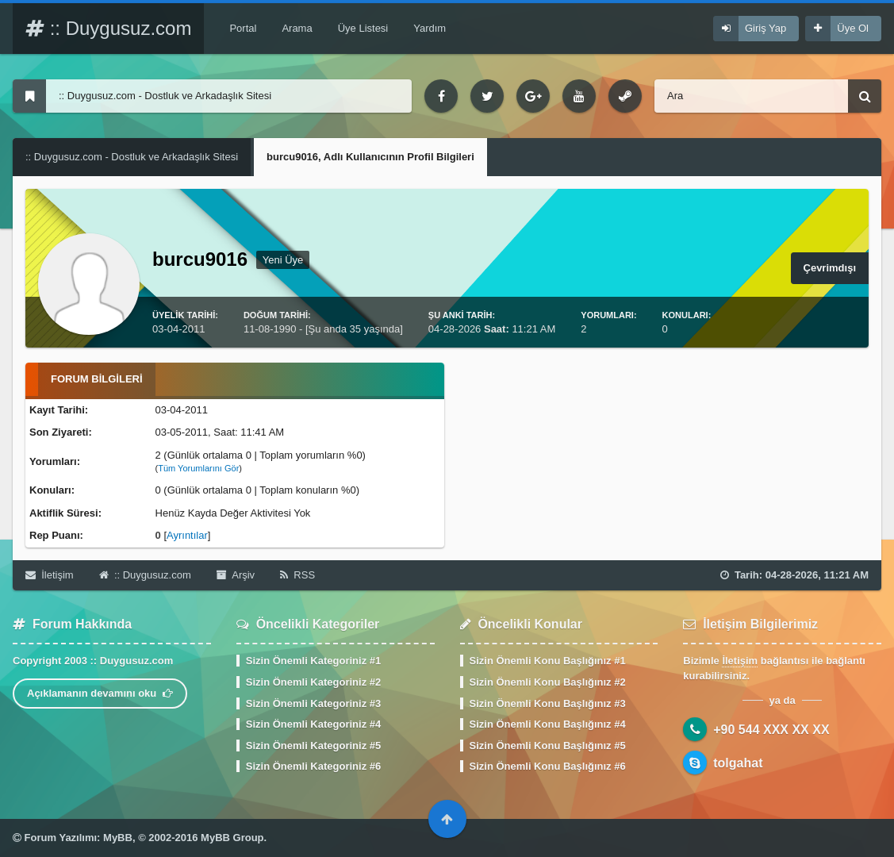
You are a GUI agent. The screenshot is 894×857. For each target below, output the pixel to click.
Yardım (429, 28)
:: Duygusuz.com (108, 28)
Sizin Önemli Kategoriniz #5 (313, 745)
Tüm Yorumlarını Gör (198, 468)
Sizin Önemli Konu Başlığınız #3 (548, 703)
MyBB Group (232, 838)
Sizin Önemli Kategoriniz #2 (313, 682)
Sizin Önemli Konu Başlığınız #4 (548, 724)
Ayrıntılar (187, 535)
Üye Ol (853, 28)
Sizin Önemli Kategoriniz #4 (313, 724)
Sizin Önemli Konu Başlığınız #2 (548, 682)
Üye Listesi (363, 28)
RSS (297, 575)
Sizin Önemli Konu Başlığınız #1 (548, 661)
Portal (242, 28)
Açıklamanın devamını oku (100, 693)
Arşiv (236, 575)
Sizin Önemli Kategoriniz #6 (313, 766)
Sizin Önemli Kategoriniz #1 (313, 661)
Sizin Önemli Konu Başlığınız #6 (548, 766)
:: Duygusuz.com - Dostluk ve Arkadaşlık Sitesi (131, 157)
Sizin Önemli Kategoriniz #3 (313, 703)
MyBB (117, 838)
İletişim (49, 575)
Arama (297, 28)
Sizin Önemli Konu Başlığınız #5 (548, 745)
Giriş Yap (765, 28)
